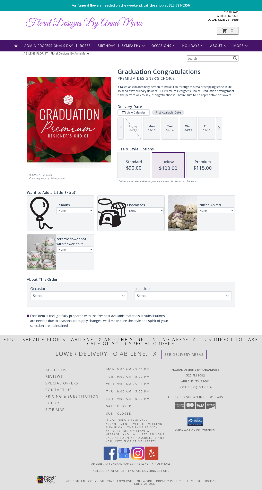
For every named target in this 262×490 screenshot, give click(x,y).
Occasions (163, 45)
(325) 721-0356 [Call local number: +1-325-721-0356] (228, 20)
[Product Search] (209, 58)
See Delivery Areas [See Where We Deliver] (184, 354)
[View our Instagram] (138, 458)
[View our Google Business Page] (124, 458)
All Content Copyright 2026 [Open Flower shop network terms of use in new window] (90, 481)
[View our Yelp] (151, 458)
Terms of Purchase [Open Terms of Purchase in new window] (201, 481)
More (240, 45)
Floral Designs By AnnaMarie (84, 23)
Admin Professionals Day (48, 45)
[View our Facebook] (110, 458)
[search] (235, 58)
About (218, 45)
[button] (227, 31)
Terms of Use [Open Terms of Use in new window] (143, 483)
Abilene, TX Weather (108, 471)
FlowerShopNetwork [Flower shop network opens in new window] (134, 481)
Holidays (193, 45)
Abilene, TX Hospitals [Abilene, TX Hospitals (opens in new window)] (154, 463)
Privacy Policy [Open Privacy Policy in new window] (168, 481)
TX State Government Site (148, 471)
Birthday (106, 45)
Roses (85, 45)
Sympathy (133, 45)
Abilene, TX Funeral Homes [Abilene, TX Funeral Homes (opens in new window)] (112, 463)
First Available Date (168, 112)
